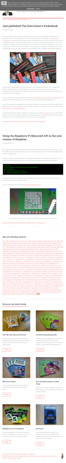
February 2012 (49, 259)
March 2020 (56, 280)
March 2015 (38, 269)
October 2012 (39, 261)
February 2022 (7, 286)
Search (8, 454)
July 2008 (16, 249)
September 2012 (29, 261)
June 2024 (22, 290)
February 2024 (7, 290)
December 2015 (27, 271)
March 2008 (49, 247)
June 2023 (27, 288)
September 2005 (14, 241)
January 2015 (21, 269)
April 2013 (23, 263)
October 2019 (30, 280)
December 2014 (11, 269)
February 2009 (26, 251)
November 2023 (45, 288)
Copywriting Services (24, 456)
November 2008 (53, 249)
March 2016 (55, 271)
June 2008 (9, 249)
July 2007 (33, 245)
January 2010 (59, 253)
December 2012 (48, 261)
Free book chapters (41, 456)
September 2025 (36, 292)
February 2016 (46, 271)
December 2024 (7, 292)
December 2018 (35, 277)
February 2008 (40, 247)
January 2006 (24, 241)
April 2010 (24, 255)
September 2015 (8, 271)
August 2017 (21, 275)
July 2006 (60, 241)
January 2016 (37, 271)
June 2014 (16, 267)
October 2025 (46, 292)
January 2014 (36, 265)
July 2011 (44, 257)
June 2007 (27, 245)
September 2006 (16, 243)
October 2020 (38, 282)
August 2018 (7, 277)
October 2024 (47, 290)
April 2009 (42, 251)
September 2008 (33, 249)
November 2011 (20, 259)
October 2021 (30, 284)
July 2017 (14, 275)
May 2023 (20, 288)
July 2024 (28, 290)
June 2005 (5, 241)
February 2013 (7, 263)
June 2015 (60, 269)
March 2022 (16, 286)
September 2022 (47, 286)
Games (10, 458)
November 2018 (25, 277)
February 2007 (56, 243)
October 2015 (18, 271)
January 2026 (6, 294)
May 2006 (47, 241)
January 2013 (58, 261)
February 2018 (58, 275)
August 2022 (37, 286)
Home (4, 19)
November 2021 (39, 284)
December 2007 (21, 247)
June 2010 (31, 255)
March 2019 (53, 277)
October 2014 (50, 267)
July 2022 (30, 286)
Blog (15, 456)
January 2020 (39, 280)
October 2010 (58, 255)
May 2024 (15, 290)
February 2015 (30, 269)
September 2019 (20, 280)
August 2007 (41, 245)
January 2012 (40, 259)
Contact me (31, 454)
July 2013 (36, 263)
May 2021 (15, 284)
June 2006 (54, 241)
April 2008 (57, 247)
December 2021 (49, 284)
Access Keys (23, 454)
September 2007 (51, 245)
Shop (14, 458)
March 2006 (32, 241)
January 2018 (49, 275)
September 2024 (37, 290)
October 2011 (11, 259)
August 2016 (16, 273)
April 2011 (24, 257)
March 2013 (15, 263)
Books (33, 456)
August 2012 (19, 261)
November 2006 (36, 243)
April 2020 (5, 282)
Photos (4, 458)
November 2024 (56, 290)
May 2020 (12, 282)
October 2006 (27, 243)
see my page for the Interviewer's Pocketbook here (47, 98)
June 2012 (5, 261)
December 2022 (58, 286)
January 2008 (31, 247)
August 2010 (38, 255)
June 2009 (56, 251)
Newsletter (10, 456)
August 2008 (23, 249)
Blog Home (22, 121)
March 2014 (54, 265)
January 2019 (45, 277)
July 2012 (12, 261)
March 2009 (34, 251)
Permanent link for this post (10, 121)
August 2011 (51, 257)
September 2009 (20, 253)
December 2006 (46, 243)
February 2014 (45, 265)
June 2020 (19, 282)
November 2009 (39, 253)
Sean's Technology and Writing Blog (17, 19)
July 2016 (9, 273)
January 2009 (16, 251)
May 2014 (9, 267)
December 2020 (47, 282)
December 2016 (56, 273)
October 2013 (6, 265)
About (19, 458)
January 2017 (6, 275)
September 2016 (26, 273)
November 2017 (39, 275)
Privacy (17, 454)
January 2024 (54, 288)
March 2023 (6, 288)
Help (12, 454)
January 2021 (57, 282)
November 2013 (16, 265)
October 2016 (36, 273)
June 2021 (22, 284)
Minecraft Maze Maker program (31, 185)
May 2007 (20, 245)
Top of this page (30, 294)
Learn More (30, 8)
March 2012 (58, 259)
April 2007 (13, 245)
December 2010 (7, 257)
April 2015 (46, 269)
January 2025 (16, 292)
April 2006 (40, 241)
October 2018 (16, 277)
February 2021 (7, 284)
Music (55, 456)
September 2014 (40, 267)
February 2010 (7, 255)
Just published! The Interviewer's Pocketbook (30, 25)
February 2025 (26, 292)
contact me (47, 113)
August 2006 (7, 243)
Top (4, 454)
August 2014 (30, 267)
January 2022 (59, 284)
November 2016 (46, 273)
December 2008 (7, 251)
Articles (50, 456)
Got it (38, 8)
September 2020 (28, 282)
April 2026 (22, 294)
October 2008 (43, 249)
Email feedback (40, 121)
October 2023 (35, 288)
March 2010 (16, 255)
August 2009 (10, 253)
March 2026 (14, 294)
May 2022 (24, 286)
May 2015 (53, 269)
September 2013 (53, 263)
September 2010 (48, 255)
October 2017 (30, 275)
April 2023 (13, 288)
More (6, 349)
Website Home (31, 121)
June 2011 (37, 257)
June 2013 (30, 263)
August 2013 (44, 263)
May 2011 (30, 257)
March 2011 (16, 257)
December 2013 (26, 265)
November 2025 (55, 292)
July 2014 (23, 267)
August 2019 (10, 280)
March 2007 (6, 245)
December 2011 (30, 259)
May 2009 (49, 251)
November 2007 (11, 247)
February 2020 (48, 280)
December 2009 (49, 253)
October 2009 (30, 253)
